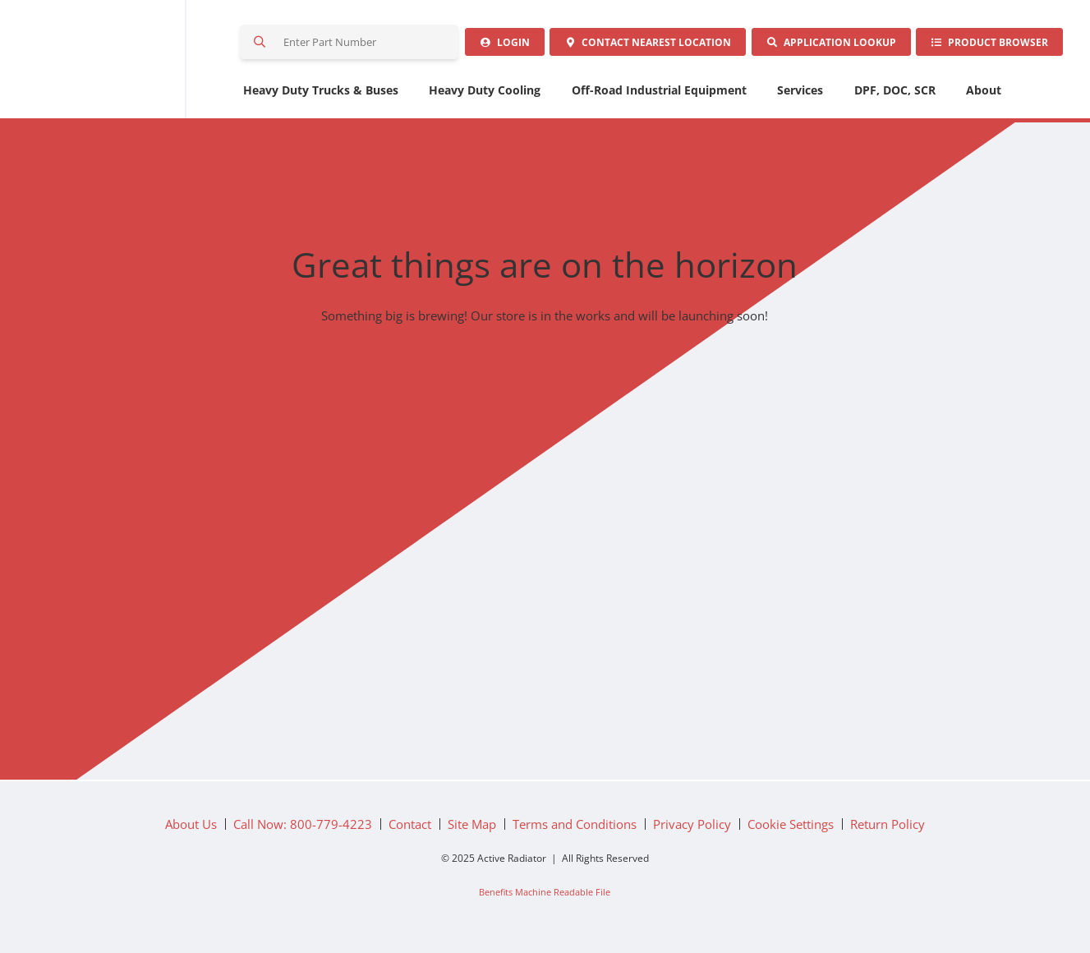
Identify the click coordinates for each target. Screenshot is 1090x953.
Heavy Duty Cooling (484, 95)
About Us (191, 829)
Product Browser (987, 45)
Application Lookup (824, 45)
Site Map (472, 829)
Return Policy (887, 829)
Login (489, 45)
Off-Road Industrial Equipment (659, 95)
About (983, 95)
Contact (637, 45)
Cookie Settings (790, 829)
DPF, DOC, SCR (895, 95)
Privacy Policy (692, 829)
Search (260, 44)
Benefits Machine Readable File (544, 897)
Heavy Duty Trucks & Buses (320, 95)
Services (800, 95)
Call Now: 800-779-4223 (302, 829)
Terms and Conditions (575, 829)
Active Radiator (117, 61)
